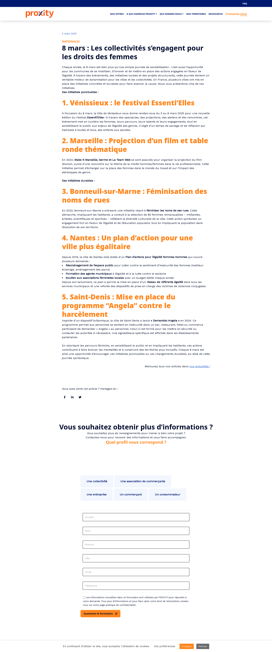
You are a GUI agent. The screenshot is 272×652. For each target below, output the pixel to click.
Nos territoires (196, 13)
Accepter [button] (187, 646)
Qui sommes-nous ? (171, 13)
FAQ (245, 3)
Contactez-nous (236, 14)
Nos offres (117, 13)
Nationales (71, 41)
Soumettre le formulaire (100, 613)
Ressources (216, 13)
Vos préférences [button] (164, 646)
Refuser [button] (202, 646)
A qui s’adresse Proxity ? (141, 13)
